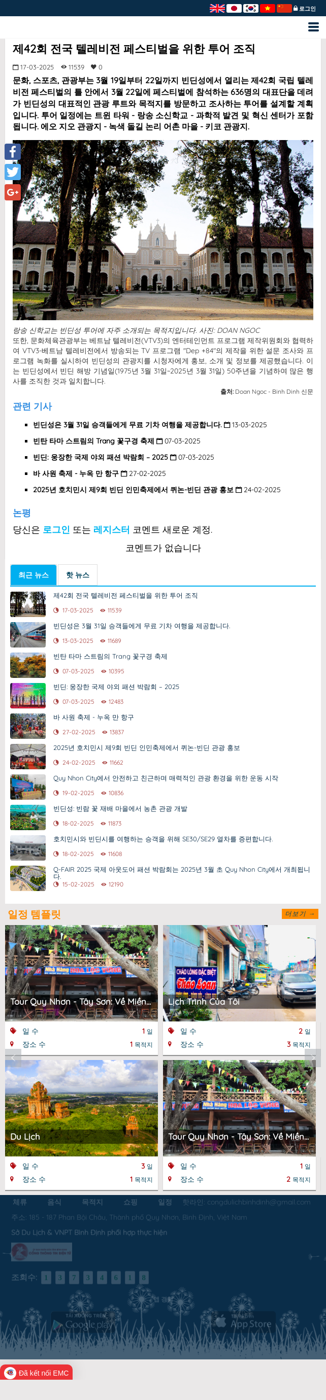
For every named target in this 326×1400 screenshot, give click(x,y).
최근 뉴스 (33, 574)
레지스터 (111, 529)
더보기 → (300, 913)
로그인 (307, 8)
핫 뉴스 (77, 574)
